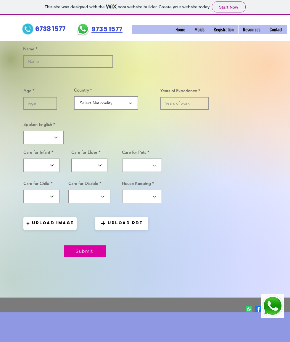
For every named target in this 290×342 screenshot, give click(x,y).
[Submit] (85, 251)
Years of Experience (178, 91)
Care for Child (36, 183)
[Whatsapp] (249, 309)
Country (81, 90)
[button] (199, 29)
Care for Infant (36, 152)
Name (28, 49)
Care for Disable (83, 183)
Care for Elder (84, 152)
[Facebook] (258, 309)
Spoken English (37, 124)
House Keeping (136, 183)
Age (27, 91)
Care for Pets (134, 152)
